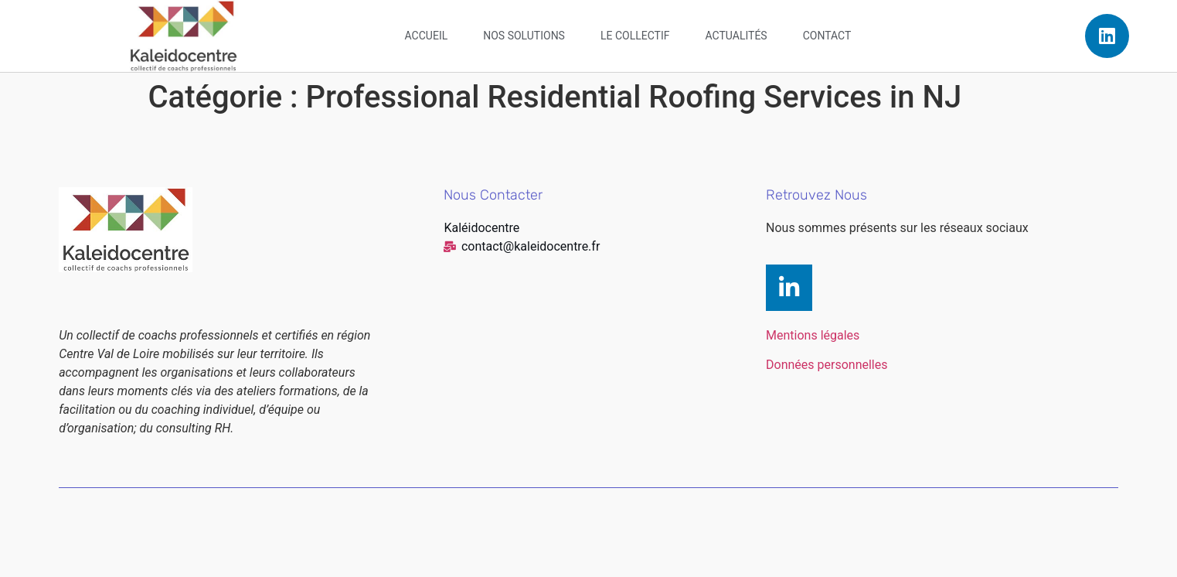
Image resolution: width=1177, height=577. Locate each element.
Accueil (426, 35)
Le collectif (635, 35)
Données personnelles (826, 364)
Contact (827, 35)
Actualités (736, 35)
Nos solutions (524, 35)
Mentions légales (812, 335)
